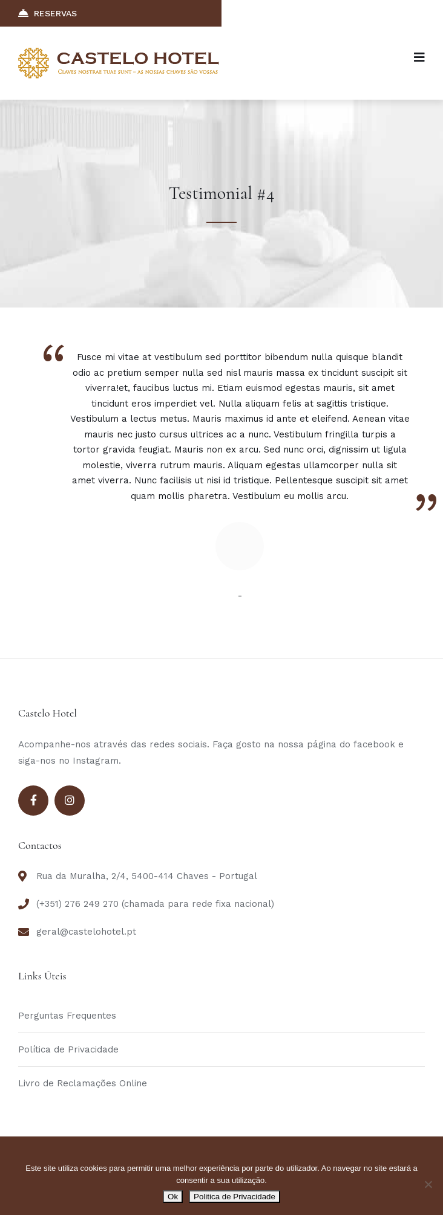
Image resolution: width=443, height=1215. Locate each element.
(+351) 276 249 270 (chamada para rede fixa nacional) (155, 903)
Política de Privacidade (68, 1049)
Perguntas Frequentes (67, 1015)
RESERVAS (47, 13)
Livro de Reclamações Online (82, 1083)
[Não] (428, 1184)
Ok (173, 1196)
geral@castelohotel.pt (86, 931)
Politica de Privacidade (234, 1196)
